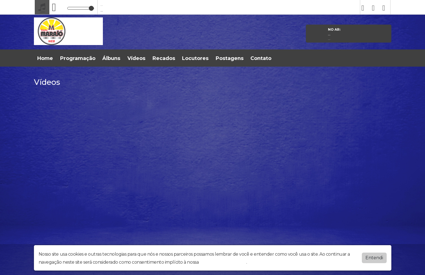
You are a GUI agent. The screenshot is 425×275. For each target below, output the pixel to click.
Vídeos (136, 58)
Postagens (230, 58)
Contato (260, 58)
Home (45, 58)
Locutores (195, 58)
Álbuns (111, 58)
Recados (164, 58)
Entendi (374, 257)
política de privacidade (223, 262)
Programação (77, 58)
